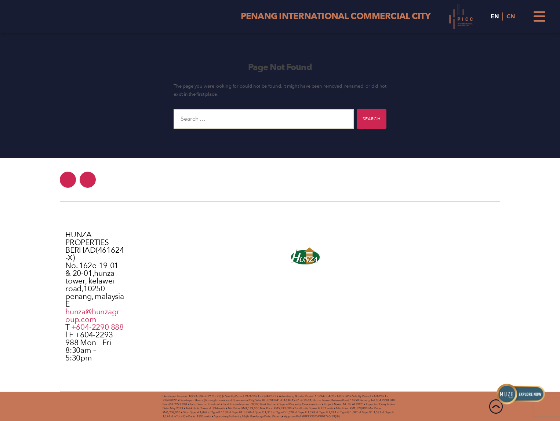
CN (510, 16)
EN (495, 16)
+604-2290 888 (97, 327)
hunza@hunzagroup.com (92, 316)
